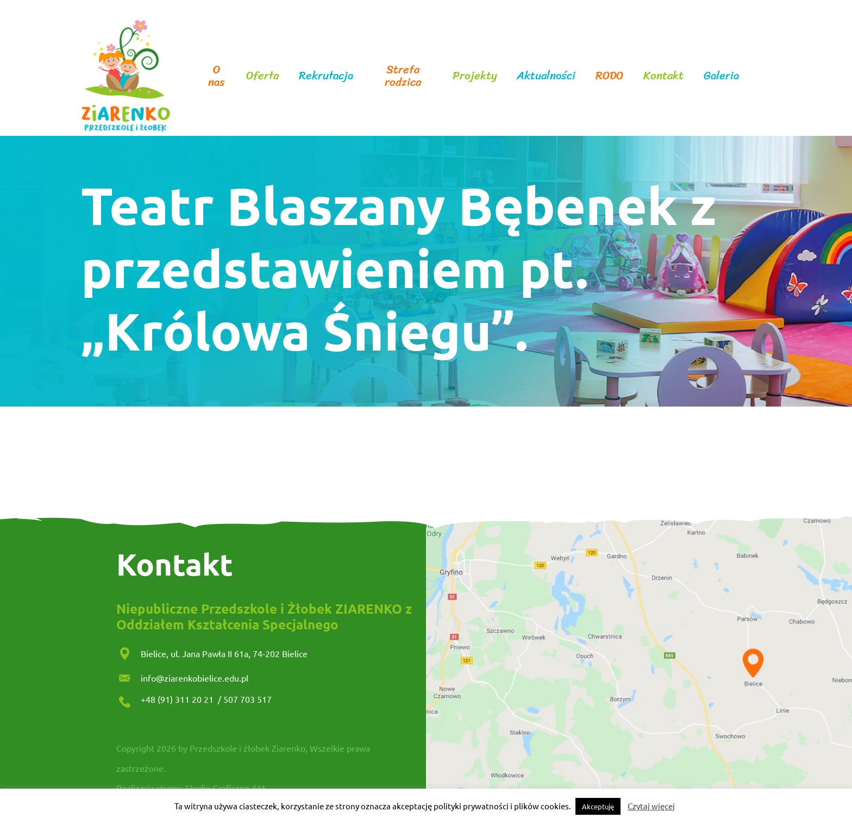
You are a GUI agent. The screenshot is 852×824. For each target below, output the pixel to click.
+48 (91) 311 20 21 (178, 699)
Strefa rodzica (403, 76)
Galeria (721, 76)
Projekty (475, 76)
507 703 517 (247, 699)
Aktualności (546, 76)
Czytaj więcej (651, 806)
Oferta (262, 76)
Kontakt (663, 76)
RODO (609, 76)
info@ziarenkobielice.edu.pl (194, 677)
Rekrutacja (326, 76)
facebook (758, 76)
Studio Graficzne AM (225, 787)
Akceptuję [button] (598, 806)
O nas (216, 76)
